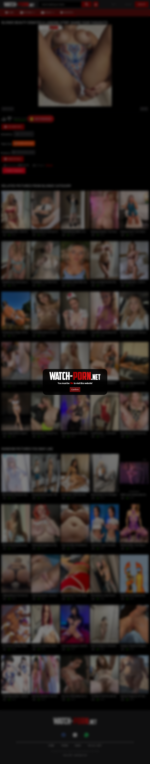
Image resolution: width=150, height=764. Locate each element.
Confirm (75, 389)
